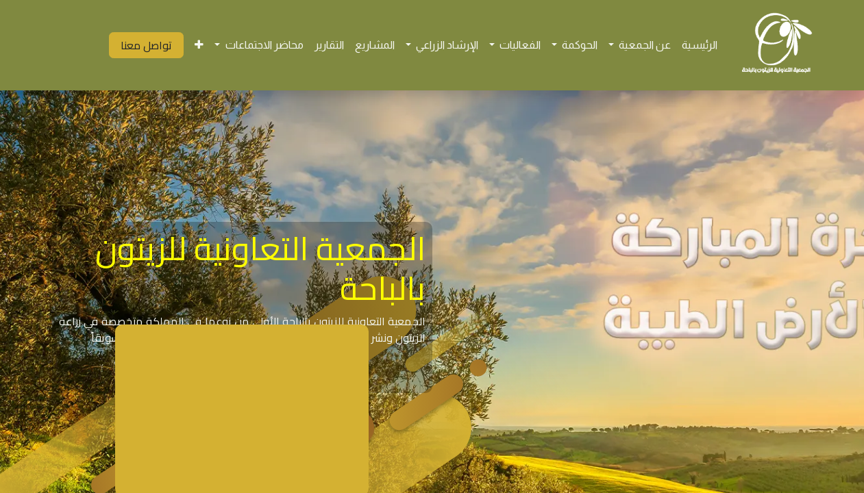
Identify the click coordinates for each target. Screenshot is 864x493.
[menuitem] (699, 45)
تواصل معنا (146, 45)
